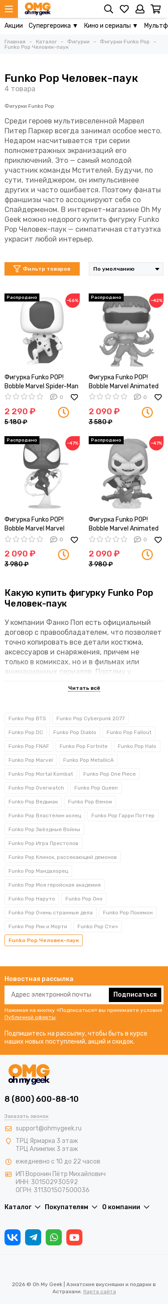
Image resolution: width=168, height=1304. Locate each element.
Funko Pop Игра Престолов (43, 843)
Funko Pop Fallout (129, 732)
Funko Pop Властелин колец (45, 815)
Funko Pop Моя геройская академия (55, 885)
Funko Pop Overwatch (36, 788)
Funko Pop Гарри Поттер (123, 815)
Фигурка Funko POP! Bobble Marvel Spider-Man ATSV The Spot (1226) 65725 (41, 382)
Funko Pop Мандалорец (38, 871)
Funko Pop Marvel (31, 760)
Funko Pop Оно (84, 899)
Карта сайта (99, 1291)
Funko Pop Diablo (74, 732)
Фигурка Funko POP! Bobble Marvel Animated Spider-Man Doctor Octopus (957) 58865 (124, 382)
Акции (13, 26)
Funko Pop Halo (137, 746)
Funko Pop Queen (96, 788)
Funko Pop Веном (90, 802)
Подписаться (135, 994)
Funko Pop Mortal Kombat (41, 774)
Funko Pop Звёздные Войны (44, 829)
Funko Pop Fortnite (84, 746)
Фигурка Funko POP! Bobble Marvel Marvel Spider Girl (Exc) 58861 (37, 524)
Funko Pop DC (26, 732)
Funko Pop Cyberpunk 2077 (90, 718)
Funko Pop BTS (27, 718)
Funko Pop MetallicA (88, 760)
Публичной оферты (30, 1017)
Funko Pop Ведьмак (33, 802)
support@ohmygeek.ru (49, 1128)
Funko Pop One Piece (109, 774)
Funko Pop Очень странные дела (51, 912)
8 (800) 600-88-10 (41, 1099)
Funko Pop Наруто (32, 899)
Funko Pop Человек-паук (44, 940)
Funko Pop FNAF (29, 746)
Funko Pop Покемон (128, 912)
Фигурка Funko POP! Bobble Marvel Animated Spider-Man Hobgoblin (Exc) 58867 (124, 524)
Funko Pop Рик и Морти (38, 926)
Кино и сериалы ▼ (111, 26)
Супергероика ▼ (53, 26)
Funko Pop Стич (98, 926)
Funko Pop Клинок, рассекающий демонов (63, 857)
